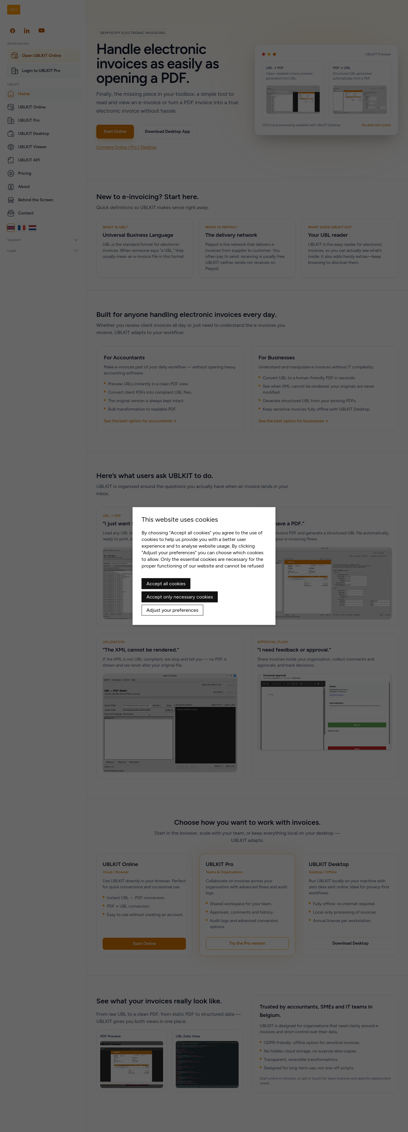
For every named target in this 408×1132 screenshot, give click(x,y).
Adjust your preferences (173, 610)
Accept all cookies (166, 583)
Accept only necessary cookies (180, 597)
